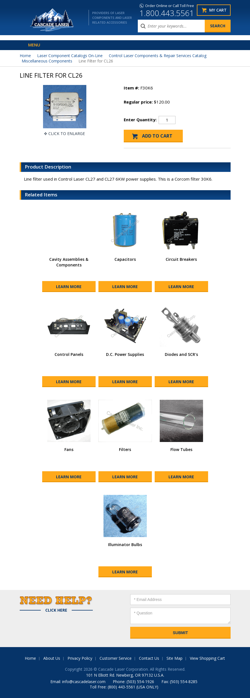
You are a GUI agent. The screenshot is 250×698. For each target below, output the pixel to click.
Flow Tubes (181, 449)
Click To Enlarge (66, 133)
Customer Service (116, 658)
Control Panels (69, 354)
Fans (68, 449)
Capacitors (125, 259)
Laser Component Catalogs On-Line (70, 55)
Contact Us (149, 658)
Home (25, 55)
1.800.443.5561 (166, 13)
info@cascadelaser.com (83, 681)
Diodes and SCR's (181, 354)
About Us (51, 658)
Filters (125, 449)
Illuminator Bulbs (125, 544)
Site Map (174, 658)
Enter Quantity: (140, 119)
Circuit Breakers (181, 259)
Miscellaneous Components (47, 61)
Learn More (69, 286)
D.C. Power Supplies (125, 354)
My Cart (218, 10)
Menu (34, 45)
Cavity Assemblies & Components (68, 262)
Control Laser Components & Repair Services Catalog (157, 55)
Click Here (56, 610)
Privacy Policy (79, 658)
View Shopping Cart (207, 658)
